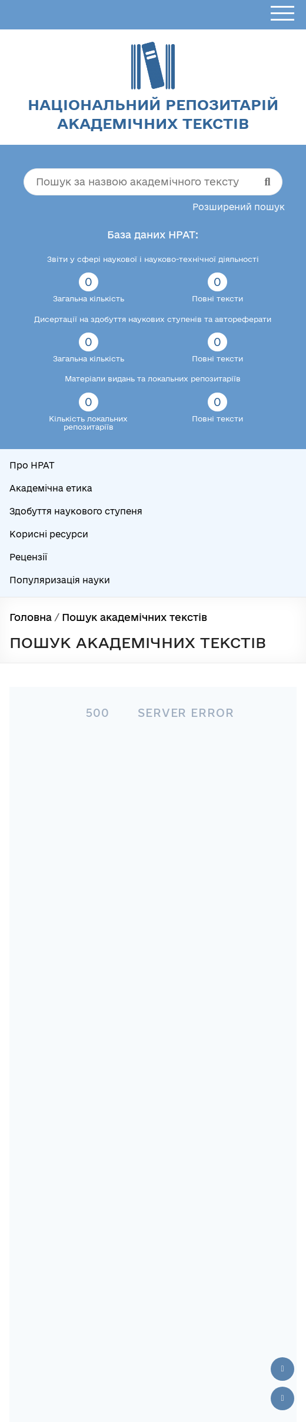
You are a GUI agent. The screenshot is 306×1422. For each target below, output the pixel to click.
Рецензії (28, 557)
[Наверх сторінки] (282, 1369)
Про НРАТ (32, 465)
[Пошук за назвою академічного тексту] (153, 181)
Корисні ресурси (48, 534)
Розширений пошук (238, 207)
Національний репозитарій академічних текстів (153, 114)
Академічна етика (50, 488)
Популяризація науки (59, 580)
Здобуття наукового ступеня (75, 511)
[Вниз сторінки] (282, 1398)
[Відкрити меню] (282, 14)
